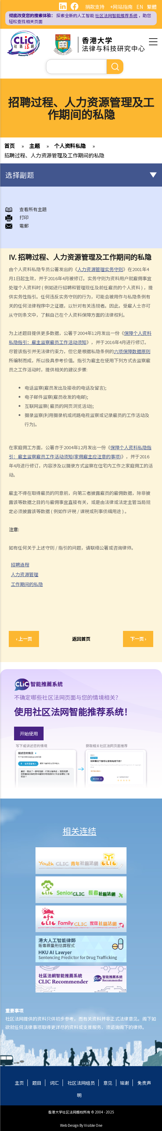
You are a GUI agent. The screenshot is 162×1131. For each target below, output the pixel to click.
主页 (19, 1082)
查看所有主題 (33, 209)
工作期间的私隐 (30, 584)
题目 (36, 1082)
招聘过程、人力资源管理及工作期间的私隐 (54, 155)
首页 (9, 145)
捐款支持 (95, 6)
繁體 (152, 6)
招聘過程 (23, 564)
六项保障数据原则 (132, 351)
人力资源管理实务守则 (100, 269)
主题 (34, 145)
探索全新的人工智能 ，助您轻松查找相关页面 (80, 18)
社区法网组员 (81, 1082)
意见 (107, 1082)
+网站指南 (121, 6)
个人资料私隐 (70, 145)
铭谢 (124, 1082)
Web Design (69, 1125)
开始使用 (29, 733)
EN (139, 6)
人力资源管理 (27, 574)
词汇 (54, 1082)
